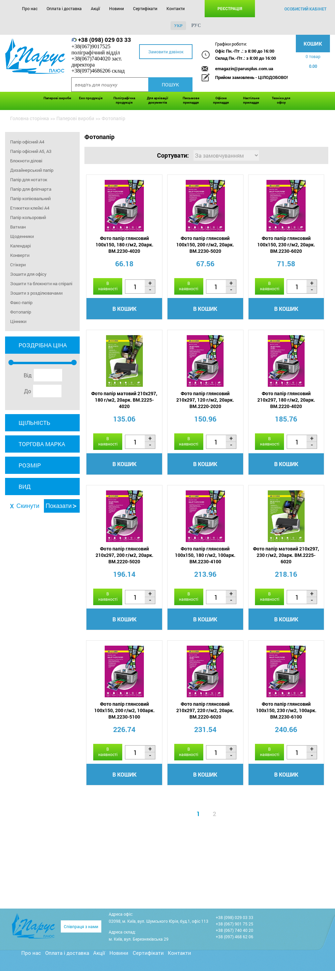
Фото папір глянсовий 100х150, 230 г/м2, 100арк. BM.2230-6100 (286, 710)
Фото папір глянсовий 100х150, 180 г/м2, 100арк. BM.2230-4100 (205, 555)
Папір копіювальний (30, 198)
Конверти (19, 255)
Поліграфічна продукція (124, 100)
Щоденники (22, 236)
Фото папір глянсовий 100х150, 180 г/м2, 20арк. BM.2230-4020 (124, 244)
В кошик (124, 308)
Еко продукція (91, 98)
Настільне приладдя (251, 100)
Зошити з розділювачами (36, 293)
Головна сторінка (29, 118)
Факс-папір (21, 302)
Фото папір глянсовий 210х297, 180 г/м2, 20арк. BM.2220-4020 (286, 399)
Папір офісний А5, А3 (30, 151)
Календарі (20, 246)
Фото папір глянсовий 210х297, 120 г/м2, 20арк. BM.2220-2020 (205, 399)
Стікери (18, 265)
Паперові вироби (57, 98)
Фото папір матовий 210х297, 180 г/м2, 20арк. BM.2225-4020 (124, 399)
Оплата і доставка (64, 8)
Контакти (175, 8)
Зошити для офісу (28, 274)
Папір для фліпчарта (30, 189)
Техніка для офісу (281, 100)
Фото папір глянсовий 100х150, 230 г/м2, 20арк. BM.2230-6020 (286, 244)
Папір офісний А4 (27, 142)
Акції (95, 8)
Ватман (18, 227)
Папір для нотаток (28, 180)
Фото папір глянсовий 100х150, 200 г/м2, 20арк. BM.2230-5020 (205, 244)
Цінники (18, 321)
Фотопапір (20, 312)
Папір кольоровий (28, 217)
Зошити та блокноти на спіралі (41, 283)
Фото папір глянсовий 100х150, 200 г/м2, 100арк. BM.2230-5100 (124, 710)
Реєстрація (229, 8)
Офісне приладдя (221, 100)
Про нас (29, 8)
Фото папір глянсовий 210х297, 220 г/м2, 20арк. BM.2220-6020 (205, 710)
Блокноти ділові (26, 161)
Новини (116, 8)
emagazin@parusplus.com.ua (244, 68)
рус (196, 25)
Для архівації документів (157, 100)
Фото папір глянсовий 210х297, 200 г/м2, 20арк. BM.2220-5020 (124, 555)
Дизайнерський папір (31, 170)
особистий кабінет (305, 8)
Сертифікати (145, 8)
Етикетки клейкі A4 (29, 208)
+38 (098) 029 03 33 (104, 40)
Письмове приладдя (191, 100)
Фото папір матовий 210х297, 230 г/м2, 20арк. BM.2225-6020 (286, 555)
